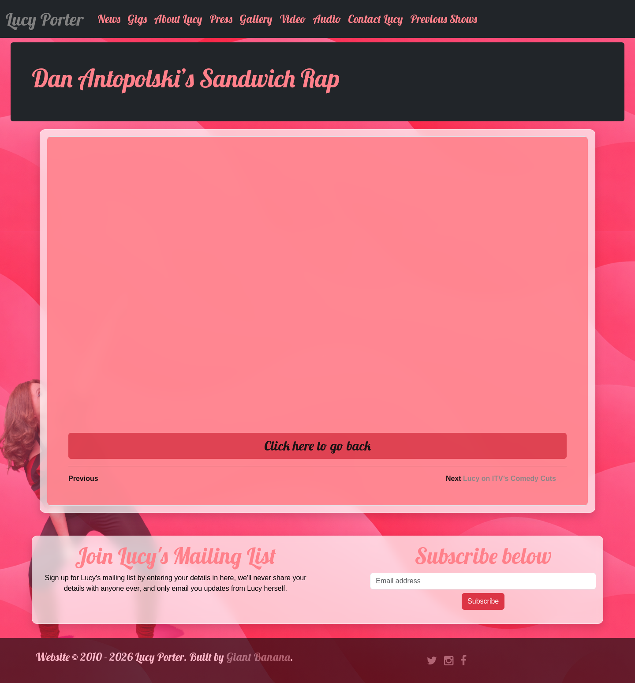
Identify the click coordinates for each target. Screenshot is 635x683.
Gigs (137, 19)
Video (293, 19)
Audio (327, 19)
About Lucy (178, 19)
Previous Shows (443, 19)
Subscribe (483, 601)
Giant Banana (258, 657)
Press (220, 19)
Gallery (256, 19)
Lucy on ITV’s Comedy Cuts (509, 478)
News (108, 19)
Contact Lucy (375, 19)
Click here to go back (317, 445)
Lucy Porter (44, 19)
